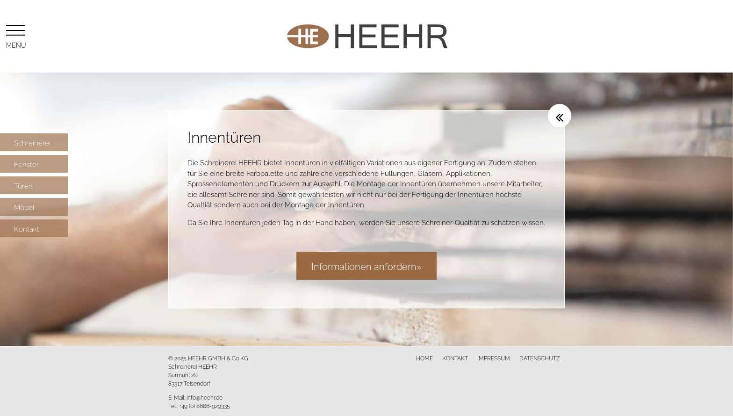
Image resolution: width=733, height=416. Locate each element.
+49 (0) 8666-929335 (204, 405)
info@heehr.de (205, 397)
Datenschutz (539, 358)
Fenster (26, 163)
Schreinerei (32, 142)
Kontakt (26, 228)
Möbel (24, 207)
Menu (15, 35)
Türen (23, 185)
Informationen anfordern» (366, 265)
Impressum (493, 358)
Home (424, 358)
